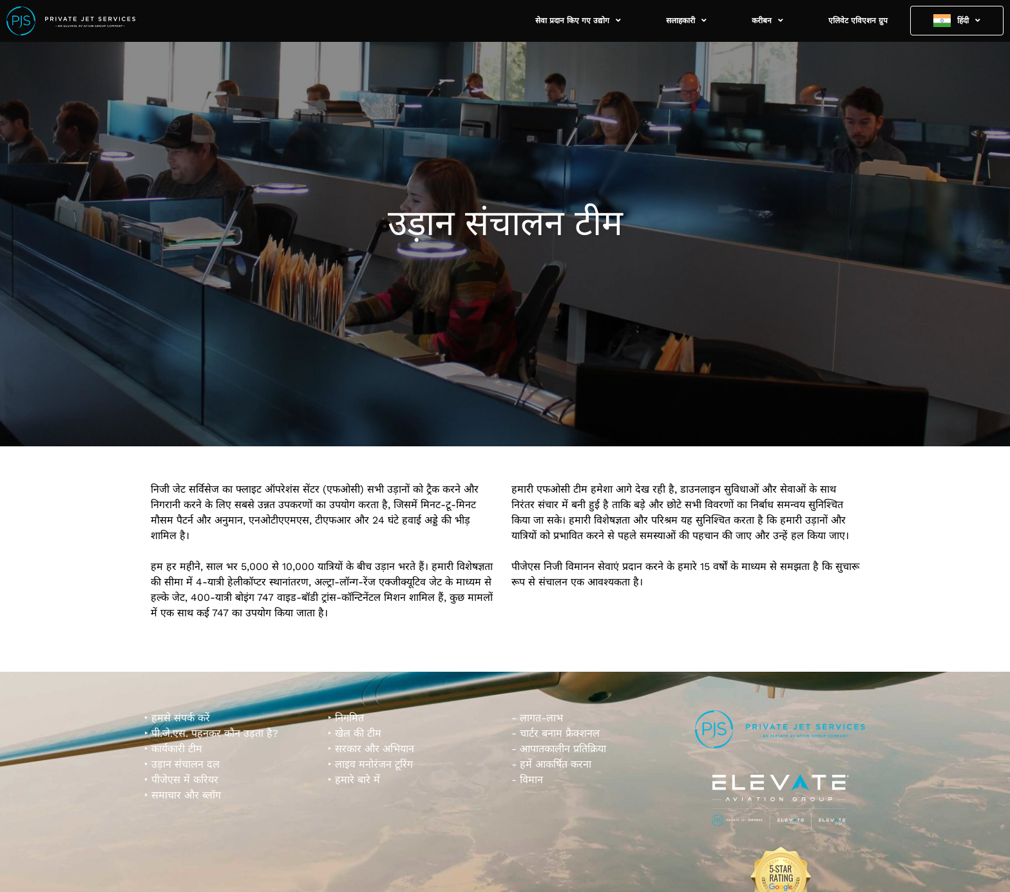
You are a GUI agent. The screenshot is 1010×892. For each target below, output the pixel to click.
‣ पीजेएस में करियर (181, 779)
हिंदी (968, 20)
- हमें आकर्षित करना (551, 764)
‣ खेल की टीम (354, 733)
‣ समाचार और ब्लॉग (182, 795)
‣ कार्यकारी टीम (173, 749)
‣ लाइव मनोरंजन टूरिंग (370, 764)
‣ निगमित (346, 718)
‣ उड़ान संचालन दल (182, 764)
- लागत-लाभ (537, 718)
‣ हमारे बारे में (354, 779)
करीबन (767, 20)
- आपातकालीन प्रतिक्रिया (558, 749)
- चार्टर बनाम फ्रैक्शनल (555, 733)
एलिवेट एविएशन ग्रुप (858, 20)
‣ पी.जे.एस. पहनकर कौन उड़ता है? (211, 733)
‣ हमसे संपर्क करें (177, 718)
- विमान (527, 779)
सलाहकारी (686, 20)
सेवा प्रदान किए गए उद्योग (578, 20)
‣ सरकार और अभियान (371, 749)
